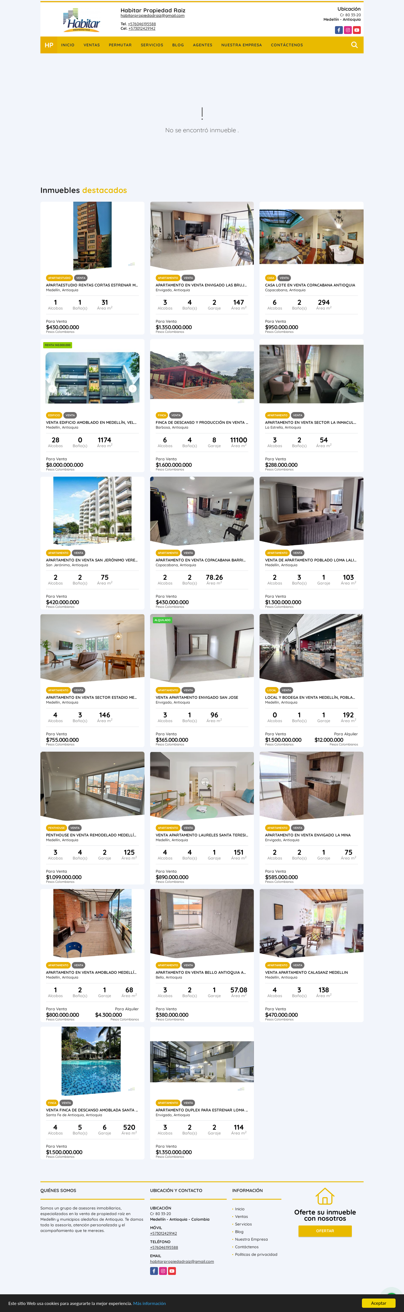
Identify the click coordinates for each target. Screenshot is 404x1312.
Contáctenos (287, 44)
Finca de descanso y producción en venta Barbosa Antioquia (202, 422)
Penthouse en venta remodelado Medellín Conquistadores (92, 835)
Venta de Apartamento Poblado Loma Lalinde (311, 560)
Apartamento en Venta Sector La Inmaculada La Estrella (311, 422)
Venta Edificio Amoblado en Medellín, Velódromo (92, 422)
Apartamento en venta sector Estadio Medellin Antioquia (92, 697)
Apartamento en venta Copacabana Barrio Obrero (202, 560)
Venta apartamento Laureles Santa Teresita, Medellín (202, 835)
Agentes (202, 44)
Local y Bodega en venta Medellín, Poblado (311, 697)
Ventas (92, 44)
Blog (178, 44)
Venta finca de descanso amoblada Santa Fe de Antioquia (92, 1110)
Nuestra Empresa (241, 44)
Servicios (152, 44)
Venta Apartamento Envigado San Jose (197, 697)
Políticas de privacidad (256, 1254)
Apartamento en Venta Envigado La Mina (308, 835)
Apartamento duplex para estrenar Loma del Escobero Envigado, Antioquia (202, 1110)
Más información (149, 1304)
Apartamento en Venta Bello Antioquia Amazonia (202, 972)
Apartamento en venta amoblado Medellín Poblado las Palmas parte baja (92, 972)
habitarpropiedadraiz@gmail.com (153, 15)
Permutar (120, 44)
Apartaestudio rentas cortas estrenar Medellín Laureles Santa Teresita (92, 285)
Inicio (68, 44)
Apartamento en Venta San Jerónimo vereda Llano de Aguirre (92, 560)
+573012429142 (141, 28)
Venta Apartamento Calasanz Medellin (306, 972)
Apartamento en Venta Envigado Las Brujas (202, 285)
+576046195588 (142, 23)
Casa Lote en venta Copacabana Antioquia (310, 285)
